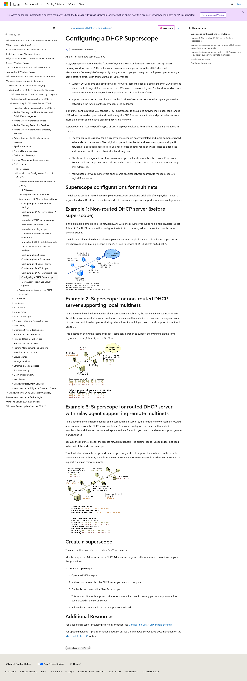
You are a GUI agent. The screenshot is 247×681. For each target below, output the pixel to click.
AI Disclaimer (10, 671)
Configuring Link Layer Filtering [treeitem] (36, 263)
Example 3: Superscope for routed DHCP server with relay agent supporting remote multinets (216, 53)
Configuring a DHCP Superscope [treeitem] (37, 277)
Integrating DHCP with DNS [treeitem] (34, 224)
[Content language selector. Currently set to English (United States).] (18, 664)
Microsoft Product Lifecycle (91, 14)
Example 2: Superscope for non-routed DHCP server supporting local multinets (216, 46)
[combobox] (31, 34)
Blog (43, 671)
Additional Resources (201, 62)
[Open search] (232, 4)
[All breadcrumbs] (68, 27)
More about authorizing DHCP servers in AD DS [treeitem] (36, 235)
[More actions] (178, 27)
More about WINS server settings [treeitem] (37, 220)
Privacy (68, 671)
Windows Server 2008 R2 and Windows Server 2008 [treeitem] (31, 40)
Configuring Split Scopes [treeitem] (33, 254)
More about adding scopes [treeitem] (34, 229)
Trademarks (130, 671)
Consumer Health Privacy (90, 671)
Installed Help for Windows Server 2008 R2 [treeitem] (34, 107)
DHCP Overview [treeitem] (26, 189)
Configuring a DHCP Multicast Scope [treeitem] (39, 272)
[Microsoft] (6, 4)
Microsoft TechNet (76, 636)
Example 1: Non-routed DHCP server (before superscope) (212, 39)
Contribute (56, 671)
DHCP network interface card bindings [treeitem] (35, 248)
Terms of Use (115, 671)
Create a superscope (200, 58)
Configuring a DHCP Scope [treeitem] (34, 268)
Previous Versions (28, 671)
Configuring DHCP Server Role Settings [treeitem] (36, 205)
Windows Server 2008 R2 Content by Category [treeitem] (34, 94)
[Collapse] (54, 28)
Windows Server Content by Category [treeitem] (27, 85)
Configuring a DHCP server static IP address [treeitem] (38, 213)
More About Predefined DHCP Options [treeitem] (36, 283)
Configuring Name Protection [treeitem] (35, 259)
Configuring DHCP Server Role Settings (92, 27)
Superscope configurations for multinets (210, 33)
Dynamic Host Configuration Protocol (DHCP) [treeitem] (37, 183)
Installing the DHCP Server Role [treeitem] (34, 194)
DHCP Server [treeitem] (22, 168)
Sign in (240, 4)
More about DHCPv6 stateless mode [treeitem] (39, 241)
